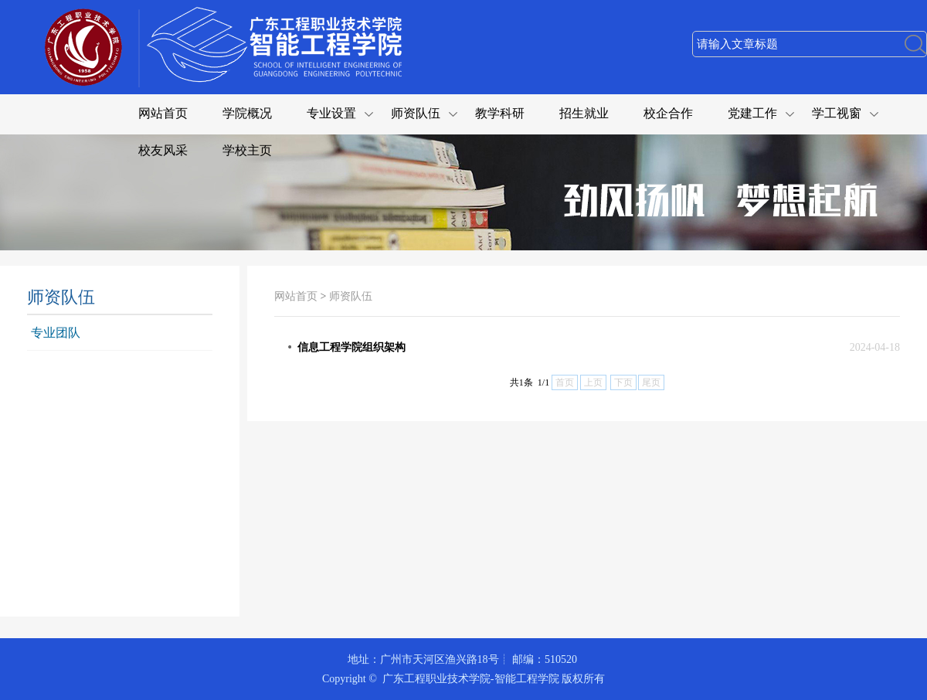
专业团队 (55, 332)
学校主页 (247, 150)
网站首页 (163, 113)
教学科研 (500, 113)
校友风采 (163, 150)
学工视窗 (836, 113)
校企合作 (668, 113)
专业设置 (331, 113)
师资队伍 (415, 113)
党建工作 (752, 113)
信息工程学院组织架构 (351, 347)
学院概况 (247, 113)
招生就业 (584, 113)
